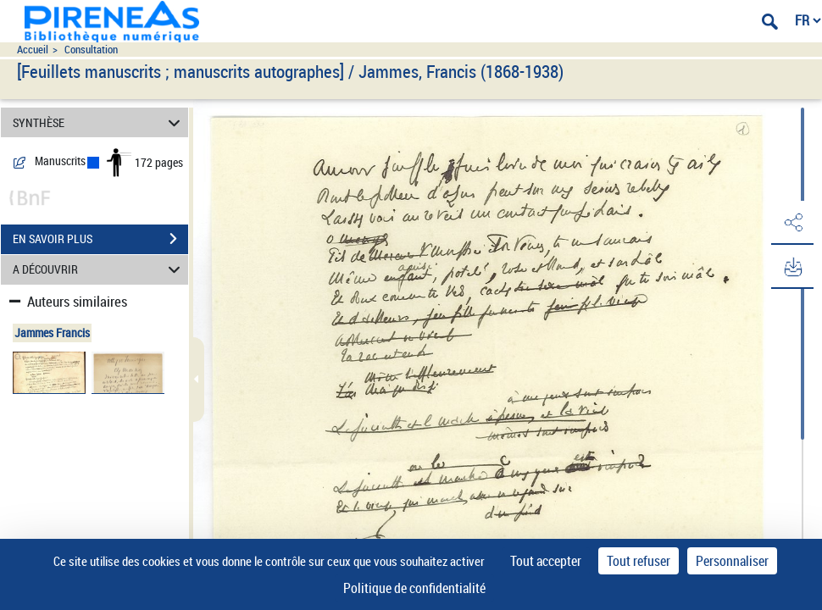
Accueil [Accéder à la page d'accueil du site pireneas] (32, 49)
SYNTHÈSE (99, 122)
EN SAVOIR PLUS (100, 239)
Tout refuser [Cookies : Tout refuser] (638, 561)
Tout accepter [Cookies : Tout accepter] (545, 561)
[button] (792, 223)
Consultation (91, 49)
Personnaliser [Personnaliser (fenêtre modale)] (732, 561)
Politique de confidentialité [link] (414, 588)
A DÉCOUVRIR (99, 270)
